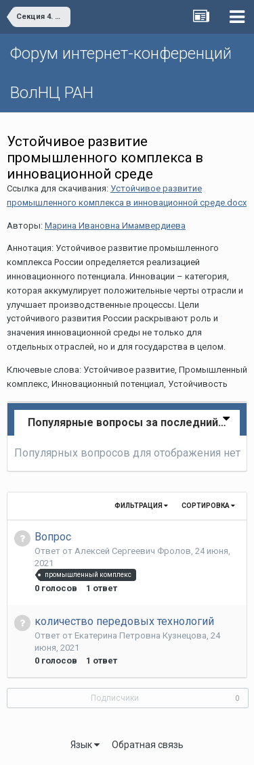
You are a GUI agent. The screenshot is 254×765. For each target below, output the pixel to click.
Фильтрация (141, 505)
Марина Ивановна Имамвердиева (115, 226)
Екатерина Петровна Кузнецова (141, 635)
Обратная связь (148, 744)
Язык (85, 744)
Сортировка (208, 505)
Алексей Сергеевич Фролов (133, 551)
